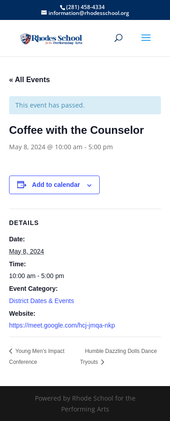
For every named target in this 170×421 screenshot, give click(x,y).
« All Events (29, 79)
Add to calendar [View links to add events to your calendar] (56, 184)
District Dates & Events (41, 300)
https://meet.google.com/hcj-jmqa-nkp (62, 325)
